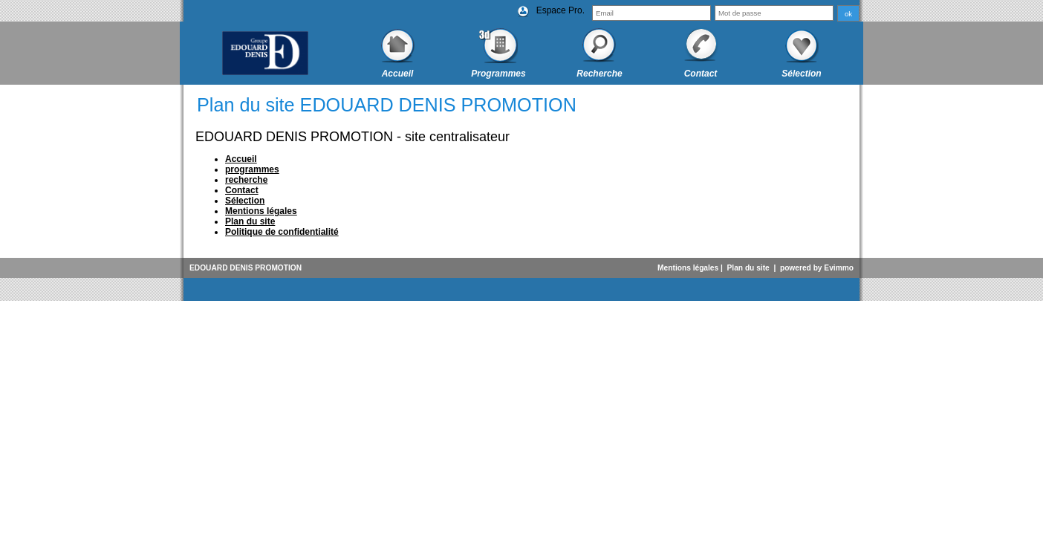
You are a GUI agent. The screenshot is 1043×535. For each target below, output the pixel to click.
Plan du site (748, 268)
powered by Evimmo (817, 268)
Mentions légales (687, 268)
